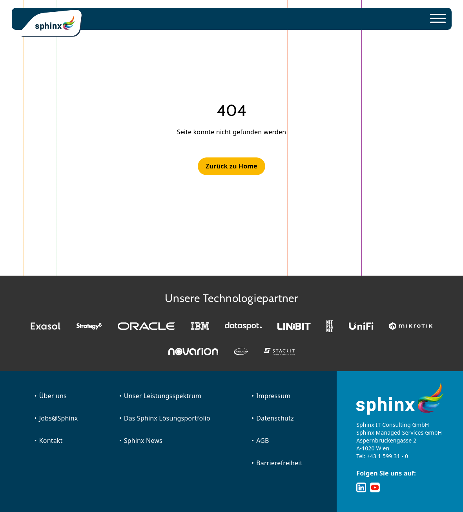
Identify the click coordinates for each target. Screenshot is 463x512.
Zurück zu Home (231, 166)
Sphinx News (143, 440)
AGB (262, 440)
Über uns (53, 395)
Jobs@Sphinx (58, 418)
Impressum (273, 395)
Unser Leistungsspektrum (162, 395)
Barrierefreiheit (279, 463)
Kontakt (51, 440)
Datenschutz (275, 418)
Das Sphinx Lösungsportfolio (167, 418)
